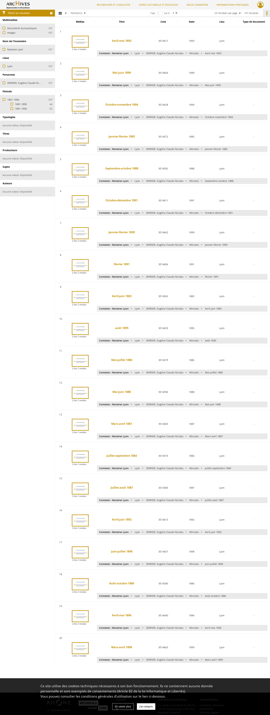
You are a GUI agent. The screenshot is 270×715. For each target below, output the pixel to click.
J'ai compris (146, 706)
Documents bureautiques (22, 28)
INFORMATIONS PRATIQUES (233, 4)
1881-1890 (21, 104)
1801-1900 (13, 99)
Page (152, 13)
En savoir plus (123, 706)
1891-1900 (21, 108)
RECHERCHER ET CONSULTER (113, 4)
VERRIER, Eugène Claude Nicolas (26, 83)
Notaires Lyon (15, 49)
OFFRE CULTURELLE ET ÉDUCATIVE (158, 4)
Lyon (10, 66)
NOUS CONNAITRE (197, 4)
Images (11, 32)
